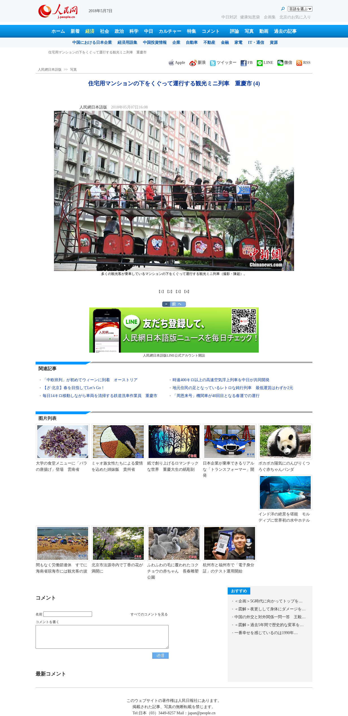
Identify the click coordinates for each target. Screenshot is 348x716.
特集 (191, 31)
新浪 (197, 62)
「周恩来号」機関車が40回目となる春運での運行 (216, 396)
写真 (249, 31)
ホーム (58, 31)
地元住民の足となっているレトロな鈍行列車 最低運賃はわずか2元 (233, 388)
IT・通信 (256, 42)
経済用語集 (127, 42)
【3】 (178, 292)
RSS (303, 62)
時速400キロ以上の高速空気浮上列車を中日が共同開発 (221, 380)
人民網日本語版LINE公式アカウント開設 (174, 332)
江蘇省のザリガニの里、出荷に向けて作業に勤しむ (87, 52)
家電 (238, 42)
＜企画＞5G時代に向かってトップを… (268, 601)
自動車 (192, 42)
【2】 (170, 292)
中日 (148, 31)
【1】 (161, 292)
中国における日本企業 (92, 42)
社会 (104, 31)
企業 (176, 42)
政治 (119, 31)
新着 (75, 31)
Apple (177, 62)
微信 (284, 62)
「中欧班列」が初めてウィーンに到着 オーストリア (90, 380)
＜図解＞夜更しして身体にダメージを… (270, 609)
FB (247, 62)
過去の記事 (285, 31)
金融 (225, 42)
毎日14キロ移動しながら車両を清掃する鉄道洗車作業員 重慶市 (100, 396)
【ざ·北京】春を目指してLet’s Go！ (74, 388)
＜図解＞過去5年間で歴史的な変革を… (269, 625)
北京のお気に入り (295, 17)
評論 (234, 31)
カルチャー (170, 31)
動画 (263, 31)
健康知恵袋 (250, 17)
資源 (274, 42)
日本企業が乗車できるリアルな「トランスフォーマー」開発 (228, 469)
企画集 (270, 17)
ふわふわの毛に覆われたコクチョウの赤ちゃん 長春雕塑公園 (173, 571)
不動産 (209, 42)
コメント (211, 31)
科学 (133, 31)
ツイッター (223, 62)
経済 (89, 31)
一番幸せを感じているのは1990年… (266, 633)
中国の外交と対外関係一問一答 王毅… (270, 617)
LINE (265, 62)
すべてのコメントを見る (149, 614)
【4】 (186, 292)
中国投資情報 (155, 42)
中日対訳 (229, 17)
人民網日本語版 (50, 69)
